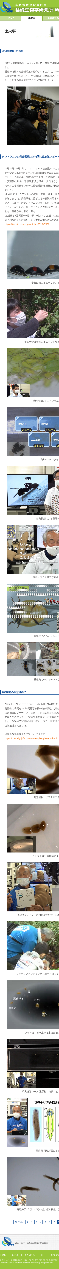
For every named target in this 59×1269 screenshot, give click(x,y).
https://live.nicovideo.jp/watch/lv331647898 (27, 224)
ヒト (43, 1255)
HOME (3, 1255)
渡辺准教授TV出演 (12, 51)
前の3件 (19, 1222)
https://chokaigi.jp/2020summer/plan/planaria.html (31, 738)
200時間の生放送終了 (14, 692)
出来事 (15, 1255)
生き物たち (30, 1255)
